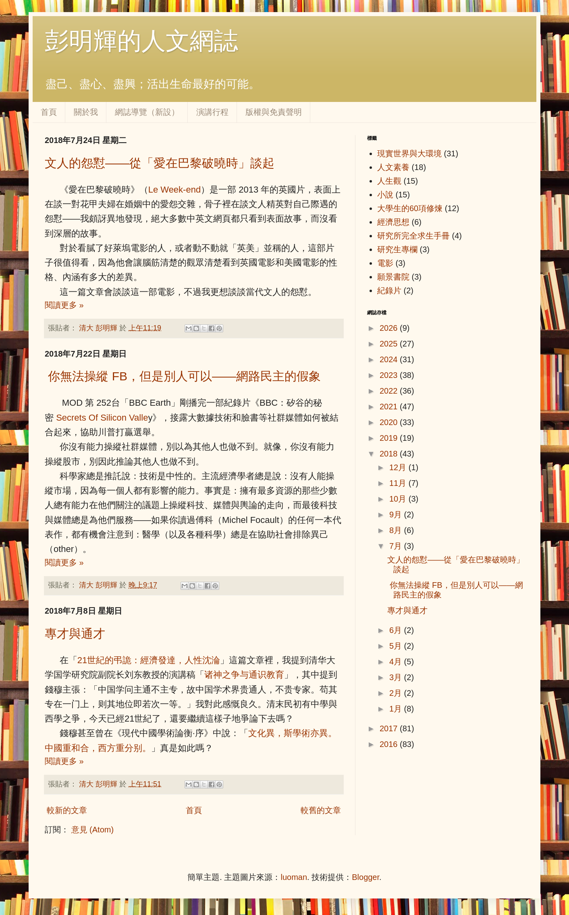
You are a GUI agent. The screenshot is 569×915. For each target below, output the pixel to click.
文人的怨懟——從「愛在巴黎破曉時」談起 (159, 163)
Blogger (365, 877)
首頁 (49, 112)
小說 (385, 194)
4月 (396, 661)
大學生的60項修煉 (409, 208)
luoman (293, 877)
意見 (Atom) (92, 829)
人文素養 (393, 167)
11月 (399, 483)
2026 (390, 328)
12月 (399, 467)
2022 (390, 390)
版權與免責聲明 (273, 112)
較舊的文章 (321, 810)
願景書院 (393, 276)
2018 (390, 453)
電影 (385, 263)
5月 (396, 645)
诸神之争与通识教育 (244, 675)
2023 (390, 375)
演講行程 (212, 112)
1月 (396, 708)
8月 (396, 530)
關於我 (86, 112)
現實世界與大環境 (409, 153)
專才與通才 (75, 633)
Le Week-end (174, 190)
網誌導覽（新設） (147, 112)
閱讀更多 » (64, 305)
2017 (390, 728)
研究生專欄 (397, 249)
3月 (396, 677)
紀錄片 (389, 290)
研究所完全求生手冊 (413, 235)
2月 (396, 693)
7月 (396, 546)
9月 (396, 514)
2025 (390, 343)
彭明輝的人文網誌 (141, 40)
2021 (390, 406)
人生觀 (389, 180)
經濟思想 (393, 222)
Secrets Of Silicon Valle (102, 418)
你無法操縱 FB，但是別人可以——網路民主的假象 (183, 376)
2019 (390, 438)
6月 (396, 630)
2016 (390, 744)
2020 (390, 422)
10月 (399, 498)
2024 (390, 359)
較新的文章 (67, 810)
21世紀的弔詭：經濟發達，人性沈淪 (148, 660)
